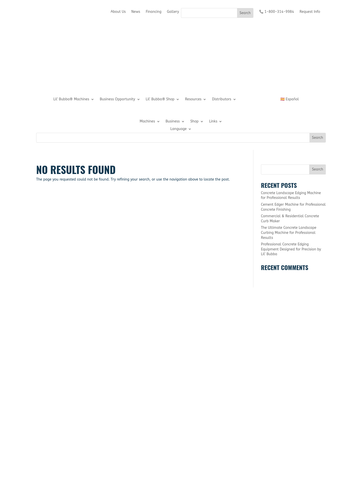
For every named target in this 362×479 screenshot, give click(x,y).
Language (178, 129)
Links (213, 121)
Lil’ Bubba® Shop (160, 99)
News (135, 12)
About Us (118, 12)
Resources (193, 99)
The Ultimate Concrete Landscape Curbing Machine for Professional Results (288, 233)
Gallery (173, 12)
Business (173, 121)
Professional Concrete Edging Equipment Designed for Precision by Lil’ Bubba (291, 249)
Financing (153, 12)
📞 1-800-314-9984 (276, 12)
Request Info (309, 12)
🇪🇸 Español (289, 99)
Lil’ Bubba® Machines (71, 99)
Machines (147, 121)
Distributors (221, 99)
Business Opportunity (117, 99)
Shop (194, 121)
